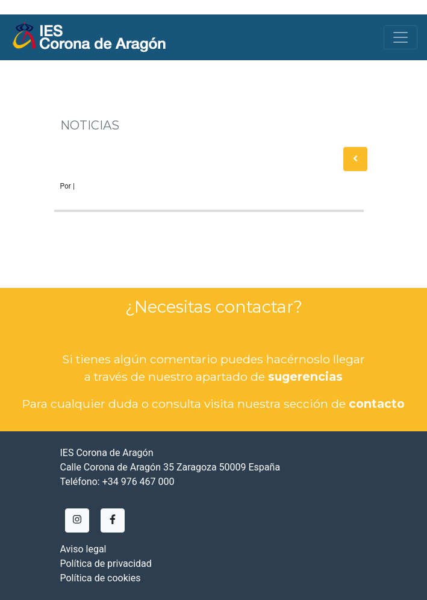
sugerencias (305, 376)
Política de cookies (100, 578)
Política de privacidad (106, 563)
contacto (377, 403)
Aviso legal (83, 549)
